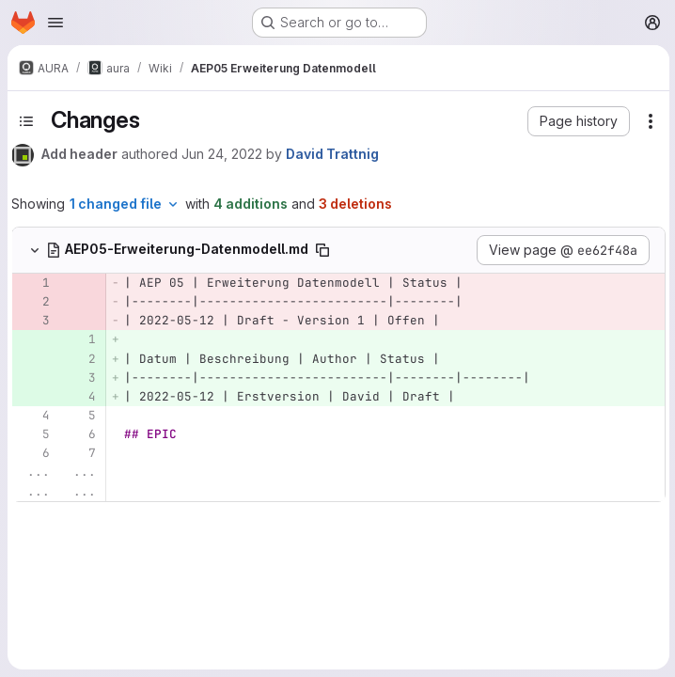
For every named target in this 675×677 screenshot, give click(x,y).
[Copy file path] (322, 250)
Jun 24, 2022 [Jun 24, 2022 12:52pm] (221, 154)
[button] (577, 121)
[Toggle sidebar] (26, 121)
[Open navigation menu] (55, 23)
